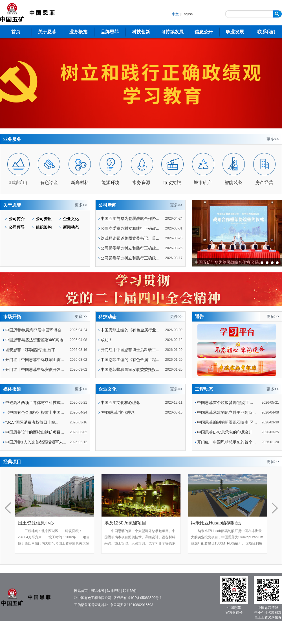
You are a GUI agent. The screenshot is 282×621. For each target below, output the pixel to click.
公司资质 (44, 219)
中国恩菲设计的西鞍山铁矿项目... (34, 432)
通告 (199, 316)
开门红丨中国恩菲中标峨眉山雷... (34, 359)
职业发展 (235, 31)
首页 (15, 31)
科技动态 (107, 316)
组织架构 (44, 227)
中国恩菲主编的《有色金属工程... (130, 359)
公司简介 (17, 219)
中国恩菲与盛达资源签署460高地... (36, 340)
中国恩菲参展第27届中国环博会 (33, 330)
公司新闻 (107, 205)
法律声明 (113, 591)
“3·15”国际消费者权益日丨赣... (31, 422)
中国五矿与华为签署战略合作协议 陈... (229, 262)
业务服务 (12, 139)
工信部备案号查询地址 (91, 605)
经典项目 (12, 461)
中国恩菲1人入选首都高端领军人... (35, 442)
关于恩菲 (47, 31)
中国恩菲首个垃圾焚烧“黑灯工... (225, 402)
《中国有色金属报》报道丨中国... (34, 412)
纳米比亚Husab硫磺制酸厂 (227, 523)
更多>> (272, 139)
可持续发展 (172, 31)
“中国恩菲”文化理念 (118, 412)
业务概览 (78, 31)
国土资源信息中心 (45, 523)
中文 (175, 14)
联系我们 (266, 31)
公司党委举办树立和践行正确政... (130, 228)
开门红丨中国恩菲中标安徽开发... (34, 369)
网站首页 (81, 591)
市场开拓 (12, 316)
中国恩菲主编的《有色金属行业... (130, 330)
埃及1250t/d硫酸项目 (135, 523)
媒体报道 (12, 389)
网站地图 (97, 591)
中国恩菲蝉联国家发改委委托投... (130, 369)
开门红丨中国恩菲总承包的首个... (226, 442)
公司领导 (17, 227)
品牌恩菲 (110, 31)
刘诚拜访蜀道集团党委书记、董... (130, 238)
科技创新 (141, 31)
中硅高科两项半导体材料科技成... (34, 402)
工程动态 (204, 389)
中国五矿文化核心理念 (120, 402)
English (187, 14)
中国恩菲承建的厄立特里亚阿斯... (226, 412)
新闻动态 (71, 227)
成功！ (107, 340)
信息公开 (204, 31)
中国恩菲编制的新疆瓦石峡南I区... (227, 422)
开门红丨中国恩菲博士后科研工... (130, 349)
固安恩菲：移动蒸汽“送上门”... (32, 349)
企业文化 (71, 219)
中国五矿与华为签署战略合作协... (130, 218)
